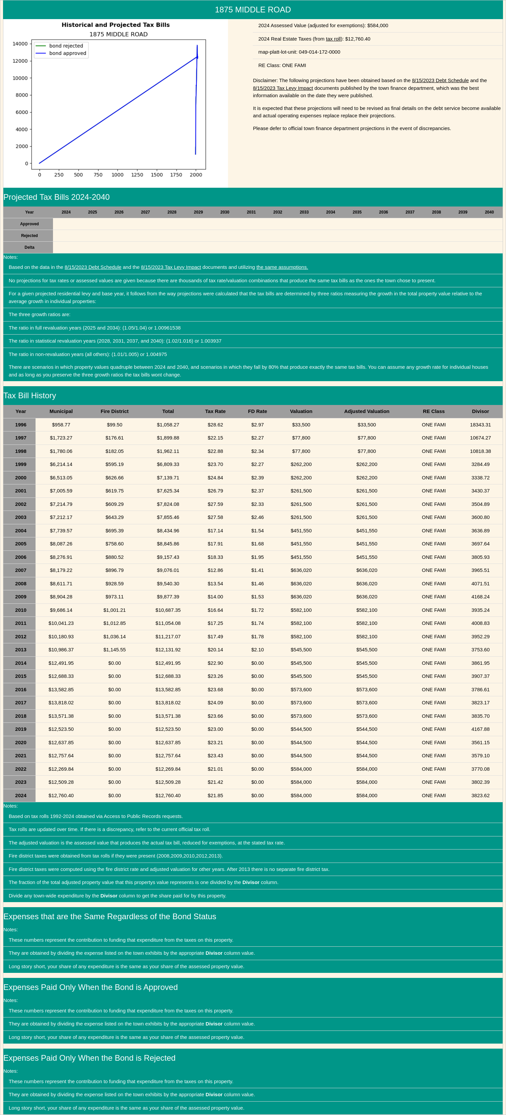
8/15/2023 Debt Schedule (440, 80)
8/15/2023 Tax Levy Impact (283, 88)
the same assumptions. (282, 267)
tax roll (333, 39)
